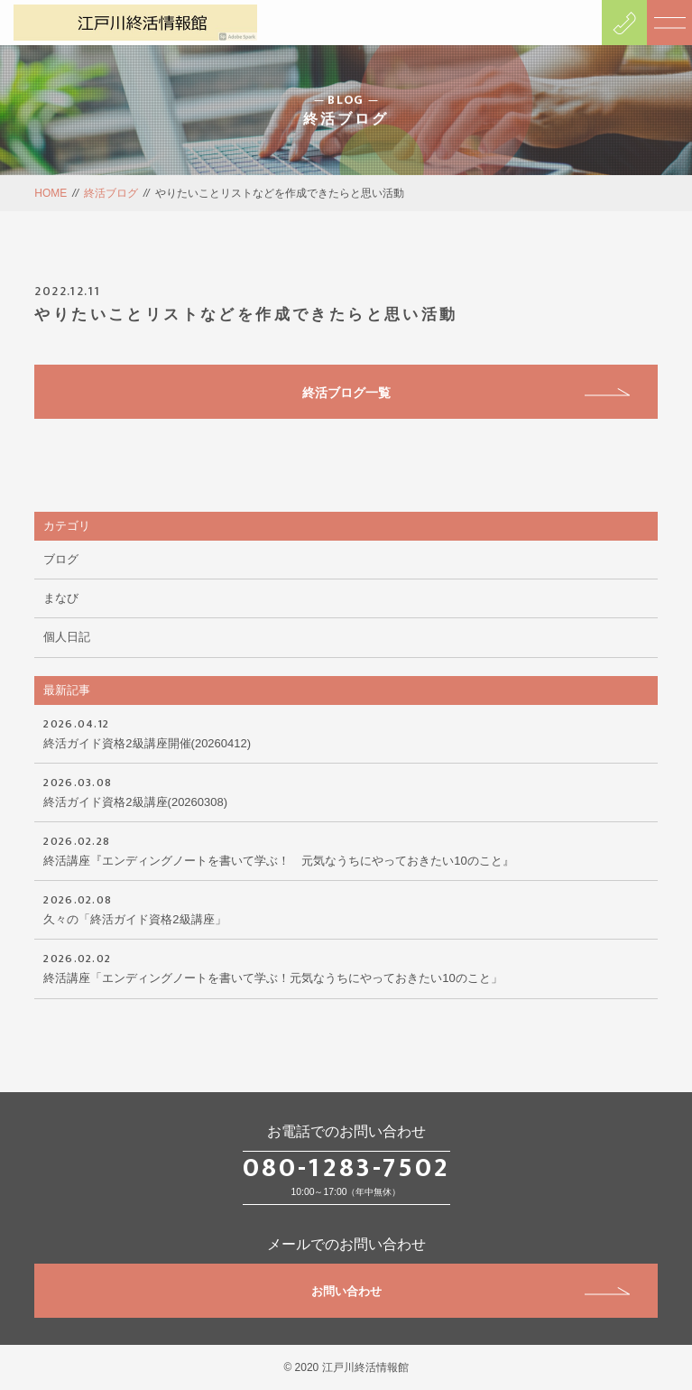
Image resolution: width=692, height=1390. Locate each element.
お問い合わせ (470, 1291)
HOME (50, 193)
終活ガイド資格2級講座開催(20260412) (345, 732)
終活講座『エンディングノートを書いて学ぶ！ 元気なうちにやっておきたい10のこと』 (345, 849)
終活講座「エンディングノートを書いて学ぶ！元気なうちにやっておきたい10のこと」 (345, 967)
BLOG (346, 100)
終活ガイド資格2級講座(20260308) (345, 791)
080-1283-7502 (346, 1168)
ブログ (60, 559)
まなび (60, 598)
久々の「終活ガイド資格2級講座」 (345, 908)
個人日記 (66, 637)
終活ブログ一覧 (466, 392)
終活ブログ (111, 193)
